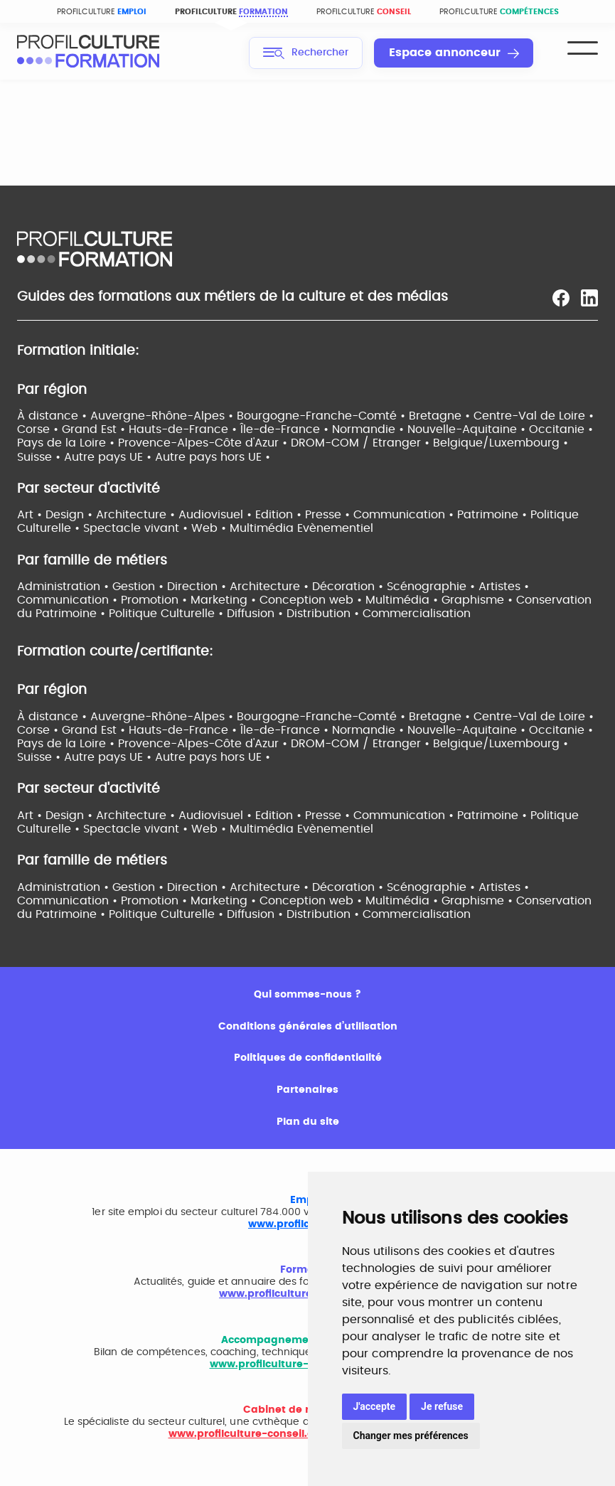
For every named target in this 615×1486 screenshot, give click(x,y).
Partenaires (307, 1090)
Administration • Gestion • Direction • (123, 586)
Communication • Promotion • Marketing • (138, 600)
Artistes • (503, 586)
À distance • (53, 416)
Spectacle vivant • (137, 528)
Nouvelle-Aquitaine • (468, 429)
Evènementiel (335, 528)
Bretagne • (441, 416)
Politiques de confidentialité (308, 1058)
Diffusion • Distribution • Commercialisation (349, 613)
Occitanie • (561, 429)
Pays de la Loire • (67, 443)
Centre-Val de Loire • (534, 416)
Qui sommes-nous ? (307, 995)
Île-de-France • (286, 429)
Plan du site (308, 1122)
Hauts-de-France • (184, 429)
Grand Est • (95, 429)
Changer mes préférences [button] (411, 1435)
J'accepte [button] (374, 1406)
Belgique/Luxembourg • (500, 443)
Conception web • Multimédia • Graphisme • (388, 600)
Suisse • (40, 457)
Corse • (39, 429)
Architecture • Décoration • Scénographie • (354, 586)
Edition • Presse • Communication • (356, 514)
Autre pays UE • (109, 457)
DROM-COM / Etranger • (362, 443)
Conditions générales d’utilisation (307, 1027)
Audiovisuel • (216, 514)
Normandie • (369, 429)
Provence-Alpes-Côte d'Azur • (204, 443)
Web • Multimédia (244, 528)
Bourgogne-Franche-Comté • (323, 416)
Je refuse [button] (442, 1406)
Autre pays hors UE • (212, 457)
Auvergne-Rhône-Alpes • (163, 416)
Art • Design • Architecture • (97, 514)
